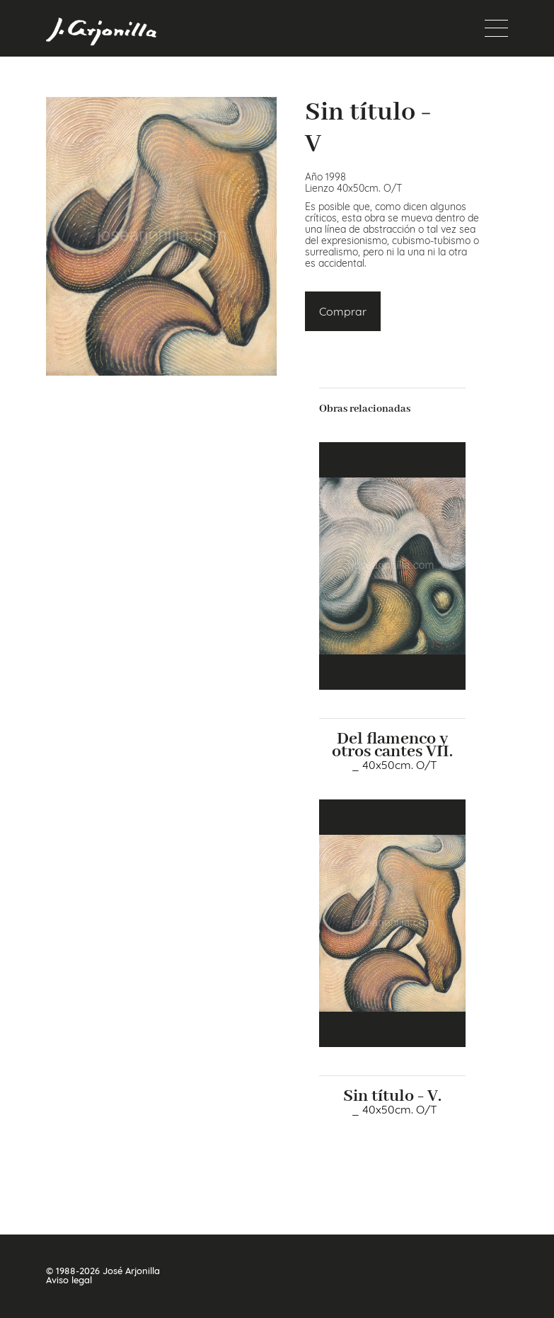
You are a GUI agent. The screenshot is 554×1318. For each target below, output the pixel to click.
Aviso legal (69, 1280)
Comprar (343, 311)
